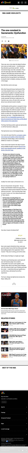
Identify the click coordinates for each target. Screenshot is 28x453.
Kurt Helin (4, 36)
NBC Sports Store (4, 439)
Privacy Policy (20, 440)
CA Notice (3, 441)
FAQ (22, 438)
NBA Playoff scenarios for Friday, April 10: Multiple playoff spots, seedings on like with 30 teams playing (17, 355)
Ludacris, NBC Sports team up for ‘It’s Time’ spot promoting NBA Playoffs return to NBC (18, 329)
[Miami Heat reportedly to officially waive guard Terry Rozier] (4, 343)
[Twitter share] (5, 41)
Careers (11, 438)
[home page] (6, 2)
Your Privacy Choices (12, 441)
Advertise (8, 438)
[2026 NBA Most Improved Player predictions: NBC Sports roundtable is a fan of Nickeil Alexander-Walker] (4, 337)
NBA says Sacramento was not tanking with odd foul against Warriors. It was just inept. (17, 348)
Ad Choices (3, 438)
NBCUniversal (8, 443)
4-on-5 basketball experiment (14, 117)
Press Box (10, 439)
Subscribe (4, 401)
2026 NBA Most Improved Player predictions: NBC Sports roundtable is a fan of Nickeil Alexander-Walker (17, 336)
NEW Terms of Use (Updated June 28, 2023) (9, 440)
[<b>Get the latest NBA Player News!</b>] (14, 299)
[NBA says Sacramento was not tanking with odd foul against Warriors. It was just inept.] (4, 349)
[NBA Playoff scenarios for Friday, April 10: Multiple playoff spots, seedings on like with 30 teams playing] (4, 356)
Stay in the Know (4, 396)
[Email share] (8, 41)
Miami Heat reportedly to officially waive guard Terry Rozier (16, 342)
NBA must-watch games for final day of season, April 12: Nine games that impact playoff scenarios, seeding (17, 323)
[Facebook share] (2, 41)
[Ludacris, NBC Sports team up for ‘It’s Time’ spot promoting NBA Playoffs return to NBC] (4, 330)
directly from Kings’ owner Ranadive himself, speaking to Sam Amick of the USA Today (13, 148)
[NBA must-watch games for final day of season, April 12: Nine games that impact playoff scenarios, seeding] (4, 324)
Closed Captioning (17, 438)
